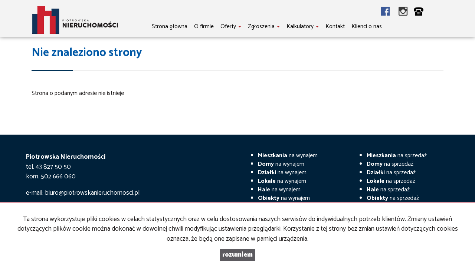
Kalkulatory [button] (302, 26)
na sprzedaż (397, 156)
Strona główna (169, 26)
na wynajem (288, 156)
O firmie (204, 26)
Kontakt (335, 26)
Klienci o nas (366, 26)
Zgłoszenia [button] (264, 26)
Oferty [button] (230, 26)
